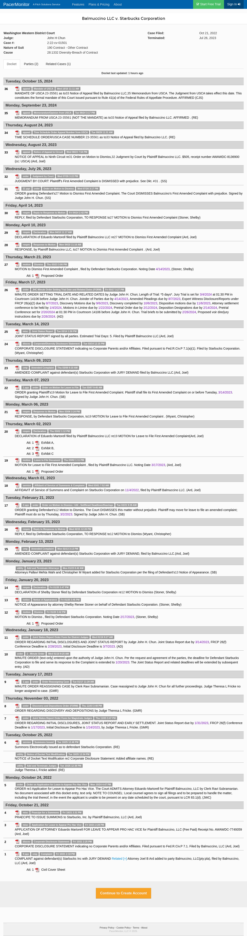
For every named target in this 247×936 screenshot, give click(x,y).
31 (70, 157)
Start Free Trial (208, 4)
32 (113, 157)
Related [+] (119, 858)
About (118, 4)
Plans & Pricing (99, 4)
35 (129, 93)
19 (53, 392)
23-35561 (51, 93)
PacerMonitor (16, 4)
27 (57, 193)
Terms (136, 927)
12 (57, 510)
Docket (12, 64)
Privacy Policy (107, 927)
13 (177, 572)
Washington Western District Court (29, 33)
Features (78, 4)
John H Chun (56, 38)
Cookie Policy (123, 927)
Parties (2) (31, 64)
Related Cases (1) (58, 64)
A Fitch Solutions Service (46, 4)
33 (67, 93)
